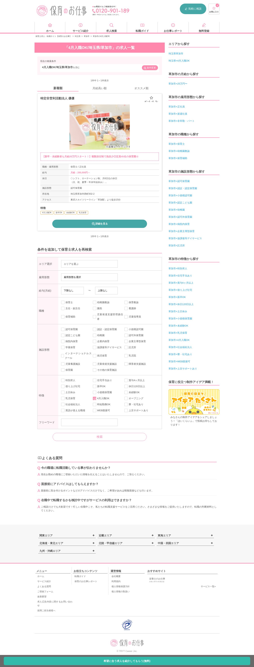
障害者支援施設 (135, 364)
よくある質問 (44, 586)
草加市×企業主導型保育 (182, 231)
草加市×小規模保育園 (180, 318)
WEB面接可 (101, 410)
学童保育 (68, 347)
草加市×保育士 (177, 143)
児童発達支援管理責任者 (108, 316)
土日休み (68, 392)
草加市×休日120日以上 (181, 304)
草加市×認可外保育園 (180, 216)
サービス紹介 (44, 581)
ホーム (40, 576)
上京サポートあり (136, 410)
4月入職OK (101, 398)
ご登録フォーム (45, 591)
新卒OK (99, 386)
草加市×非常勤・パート (182, 121)
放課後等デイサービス (107, 347)
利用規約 (116, 581)
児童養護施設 (70, 364)
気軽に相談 (193, 8)
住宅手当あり (102, 380)
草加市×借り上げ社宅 (180, 290)
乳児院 (130, 355)
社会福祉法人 (70, 404)
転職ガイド (80, 576)
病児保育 (100, 355)
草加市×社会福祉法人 (180, 347)
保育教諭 (131, 302)
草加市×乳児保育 (178, 332)
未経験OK (132, 392)
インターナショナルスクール (76, 355)
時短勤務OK (102, 404)
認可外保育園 (133, 335)
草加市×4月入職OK (179, 340)
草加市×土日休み (178, 311)
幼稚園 (99, 335)
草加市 (86, 36)
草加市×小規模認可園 (180, 195)
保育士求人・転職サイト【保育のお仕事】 (53, 36)
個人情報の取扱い (121, 591)
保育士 (67, 302)
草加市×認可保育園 (179, 181)
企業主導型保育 (135, 341)
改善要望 (41, 596)
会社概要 (116, 576)
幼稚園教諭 (101, 302)
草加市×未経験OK (178, 325)
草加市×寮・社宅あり (180, 354)
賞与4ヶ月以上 (134, 380)
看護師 (130, 308)
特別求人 (68, 380)
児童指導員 (132, 316)
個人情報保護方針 (121, 586)
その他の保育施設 (105, 370)
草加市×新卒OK (177, 297)
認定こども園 (70, 335)
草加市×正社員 (177, 106)
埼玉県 (77, 36)
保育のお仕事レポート (86, 581)
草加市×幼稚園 (177, 209)
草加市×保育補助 (178, 158)
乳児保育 (68, 398)
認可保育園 (69, 329)
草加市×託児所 (177, 245)
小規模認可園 (133, 329)
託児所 (130, 347)
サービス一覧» (208, 586)
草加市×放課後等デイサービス (185, 238)
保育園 (67, 370)
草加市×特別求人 (178, 268)
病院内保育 (69, 341)
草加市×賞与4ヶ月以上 (181, 282)
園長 (97, 308)
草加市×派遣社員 (178, 113)
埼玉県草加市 (176, 53)
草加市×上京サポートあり (183, 368)
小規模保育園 (102, 392)
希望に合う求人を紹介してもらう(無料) (127, 660)
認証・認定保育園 (105, 329)
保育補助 (68, 316)
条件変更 (149, 68)
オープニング (133, 398)
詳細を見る (99, 224)
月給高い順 (99, 88)
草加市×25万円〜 (178, 83)
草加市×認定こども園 (180, 202)
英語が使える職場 (73, 410)
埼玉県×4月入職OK (179, 60)
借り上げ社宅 (70, 386)
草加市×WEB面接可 (179, 361)
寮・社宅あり (133, 404)
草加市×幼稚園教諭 (179, 151)
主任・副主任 (70, 308)
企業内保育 (101, 341)
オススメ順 (141, 88)
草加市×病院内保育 (179, 224)
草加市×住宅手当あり (180, 275)
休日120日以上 (134, 386)
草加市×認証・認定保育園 (183, 188)
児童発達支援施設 (105, 364)
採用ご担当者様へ (46, 610)
